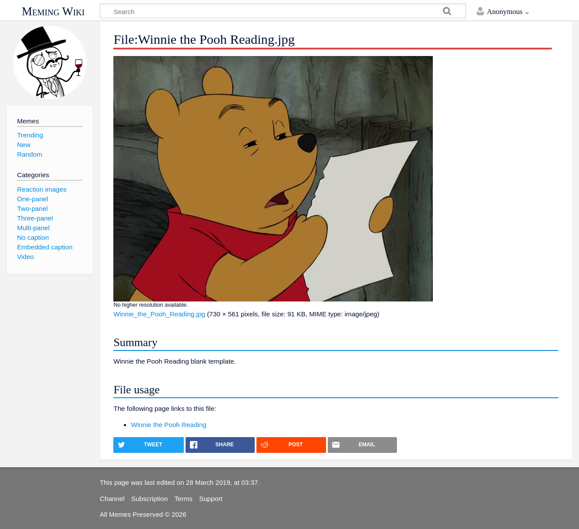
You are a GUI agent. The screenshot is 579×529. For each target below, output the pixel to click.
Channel (112, 498)
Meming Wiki (53, 11)
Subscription (149, 498)
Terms (184, 498)
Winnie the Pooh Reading (168, 424)
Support (210, 498)
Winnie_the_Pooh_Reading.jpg (159, 314)
